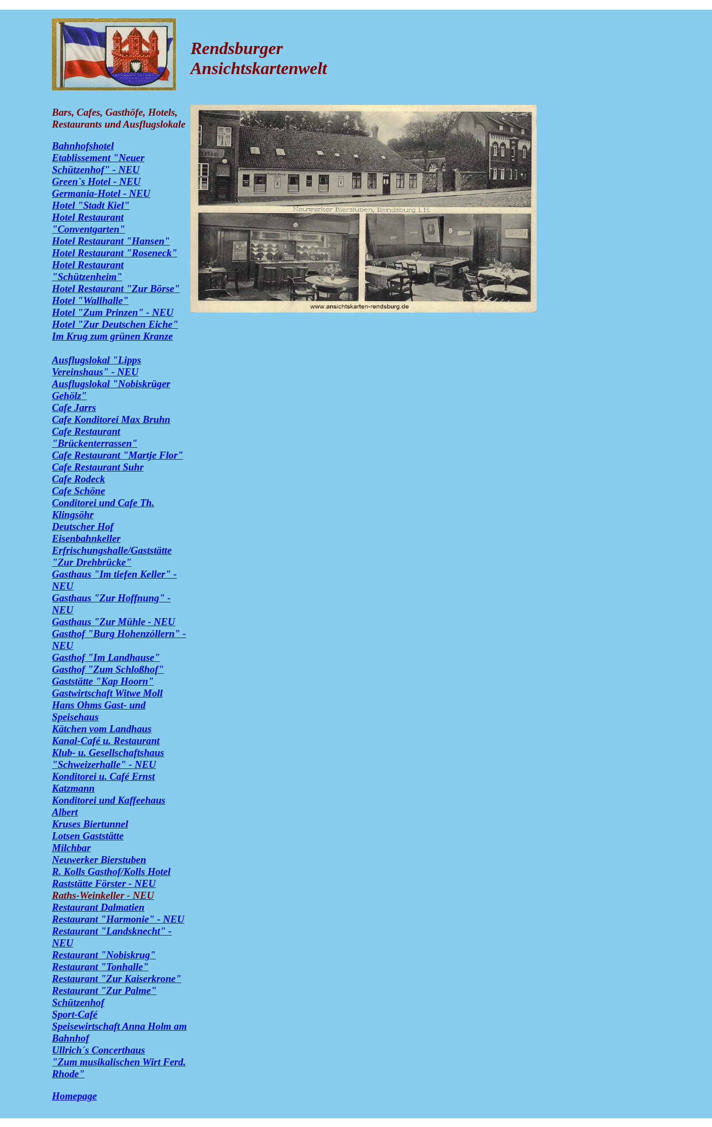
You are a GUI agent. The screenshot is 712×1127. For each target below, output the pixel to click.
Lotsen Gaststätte (87, 835)
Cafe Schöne (78, 490)
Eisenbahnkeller (86, 538)
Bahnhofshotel (83, 145)
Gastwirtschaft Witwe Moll (107, 693)
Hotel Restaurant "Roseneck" (114, 252)
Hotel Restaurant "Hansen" (111, 241)
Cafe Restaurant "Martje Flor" (117, 455)
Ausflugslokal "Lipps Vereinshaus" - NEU (96, 365)
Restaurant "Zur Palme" (104, 990)
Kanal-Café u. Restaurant (106, 740)
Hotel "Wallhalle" (90, 300)
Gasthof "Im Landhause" (106, 657)
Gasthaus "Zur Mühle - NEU (113, 621)
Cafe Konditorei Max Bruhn (111, 419)
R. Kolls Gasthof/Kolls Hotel (111, 871)
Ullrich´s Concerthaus (98, 1050)
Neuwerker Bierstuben (99, 859)
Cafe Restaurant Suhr (97, 467)
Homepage (74, 1096)
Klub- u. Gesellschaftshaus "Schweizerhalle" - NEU (108, 758)
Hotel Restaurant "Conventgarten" (88, 223)
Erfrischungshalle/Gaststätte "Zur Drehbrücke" (112, 556)
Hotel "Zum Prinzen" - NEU (112, 312)
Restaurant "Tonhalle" (100, 966)
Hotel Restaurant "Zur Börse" (116, 288)
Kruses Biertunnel (90, 824)
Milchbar (71, 847)
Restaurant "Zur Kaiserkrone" (116, 978)
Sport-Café (74, 1014)
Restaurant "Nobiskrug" (104, 954)
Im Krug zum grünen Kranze (112, 336)
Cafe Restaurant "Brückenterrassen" (94, 437)
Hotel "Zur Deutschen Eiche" (115, 324)
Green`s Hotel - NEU (96, 181)
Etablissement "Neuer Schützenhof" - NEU (98, 163)
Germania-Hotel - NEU (101, 193)
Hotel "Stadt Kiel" (90, 205)
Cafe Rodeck (78, 479)
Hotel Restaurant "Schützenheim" (88, 270)
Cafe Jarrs (74, 407)
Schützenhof (78, 1002)
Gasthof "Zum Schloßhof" (108, 669)
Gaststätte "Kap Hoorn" (103, 681)
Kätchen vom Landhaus (101, 728)
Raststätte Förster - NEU (104, 883)
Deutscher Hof (83, 526)
